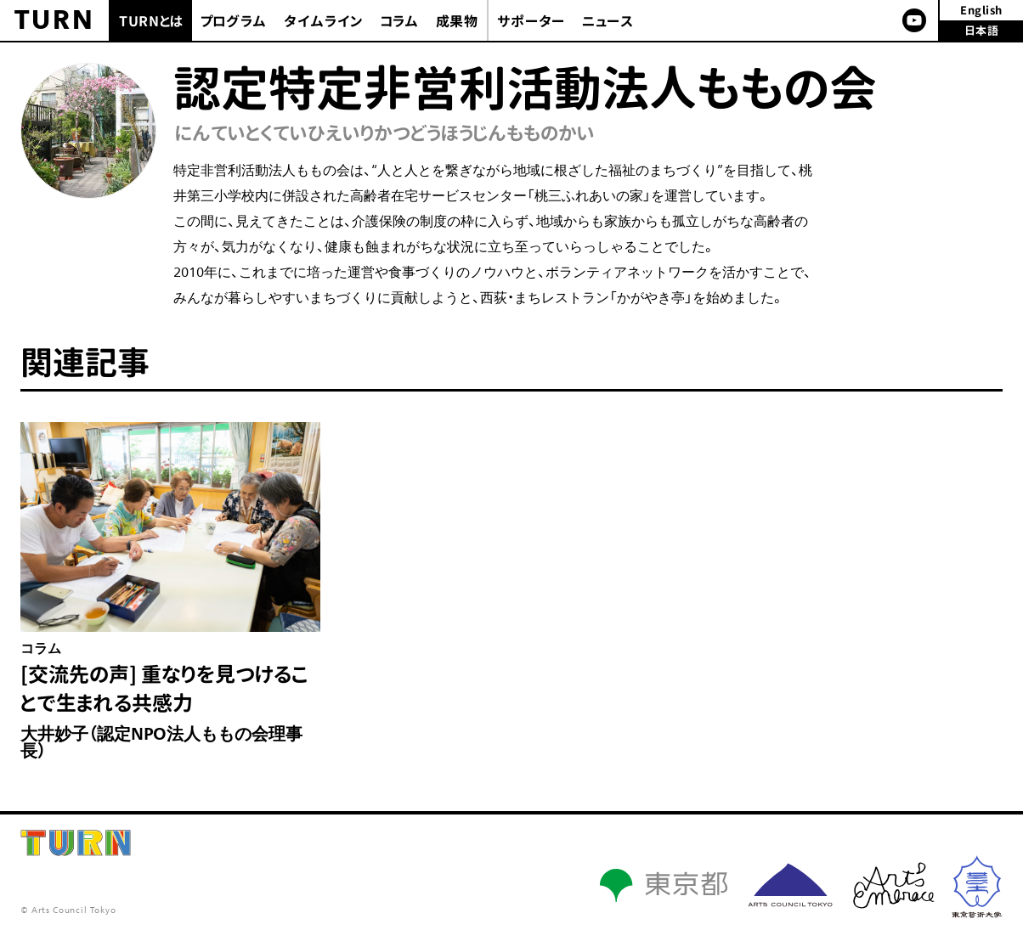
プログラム (234, 21)
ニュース (608, 21)
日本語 (981, 30)
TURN (54, 20)
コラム (400, 21)
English (981, 10)
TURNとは (151, 21)
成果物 (457, 21)
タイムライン (324, 21)
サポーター (531, 21)
